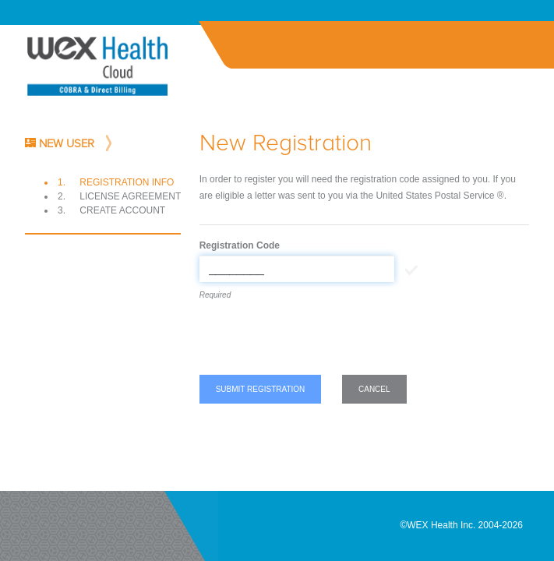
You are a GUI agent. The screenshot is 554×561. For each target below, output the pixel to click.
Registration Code (239, 245)
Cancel (374, 389)
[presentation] (317, 340)
